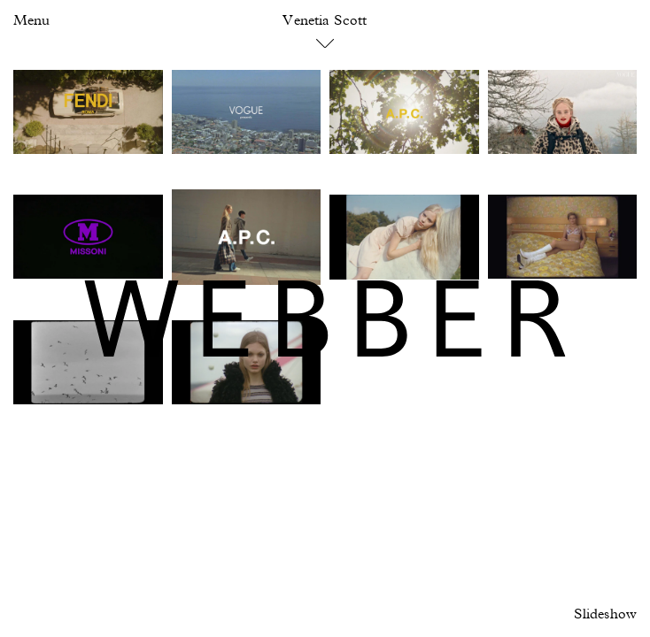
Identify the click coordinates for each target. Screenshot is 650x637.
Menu (31, 21)
